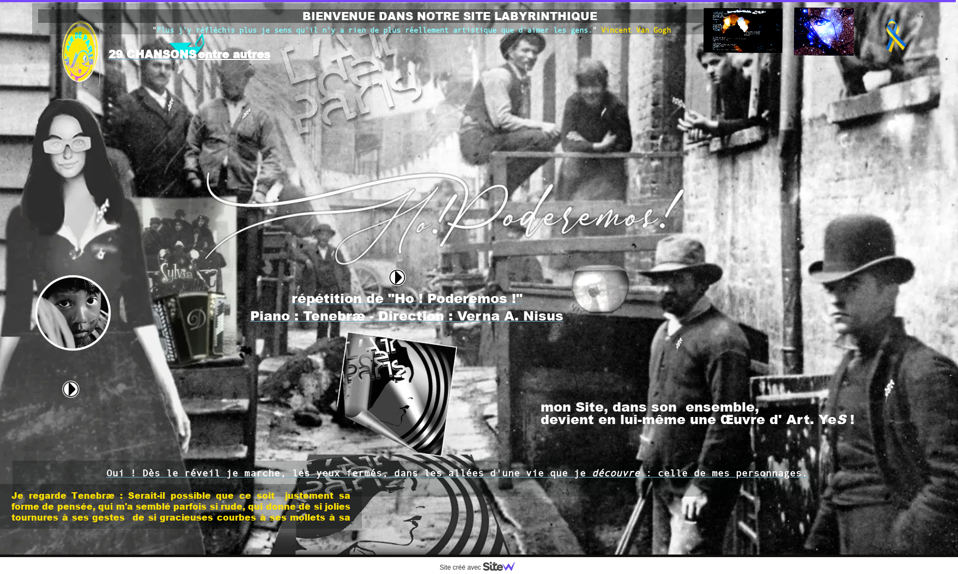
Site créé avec (482, 567)
